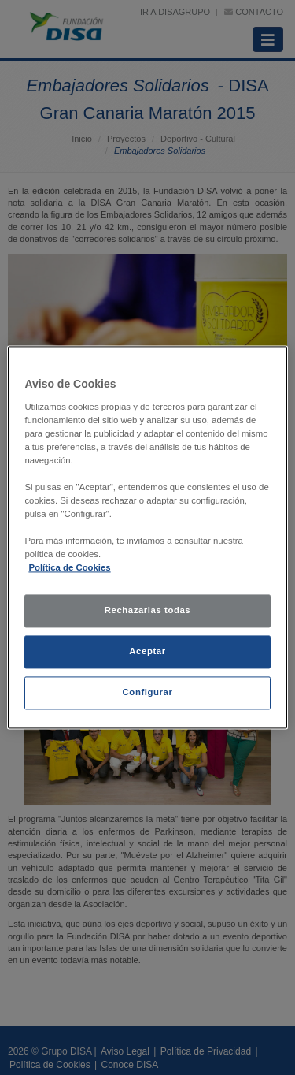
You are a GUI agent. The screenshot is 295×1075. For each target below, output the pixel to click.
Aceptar (147, 652)
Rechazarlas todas (148, 611)
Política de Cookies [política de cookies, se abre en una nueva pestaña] (69, 568)
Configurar (148, 692)
